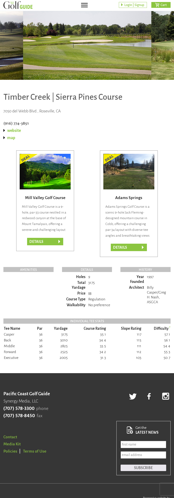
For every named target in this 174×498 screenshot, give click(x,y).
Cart (164, 5)
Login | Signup (134, 5)
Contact (10, 437)
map (11, 138)
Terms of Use (34, 451)
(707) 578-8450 (19, 416)
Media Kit (12, 444)
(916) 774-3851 (16, 123)
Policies (10, 451)
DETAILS (120, 247)
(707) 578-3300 (19, 409)
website (14, 130)
